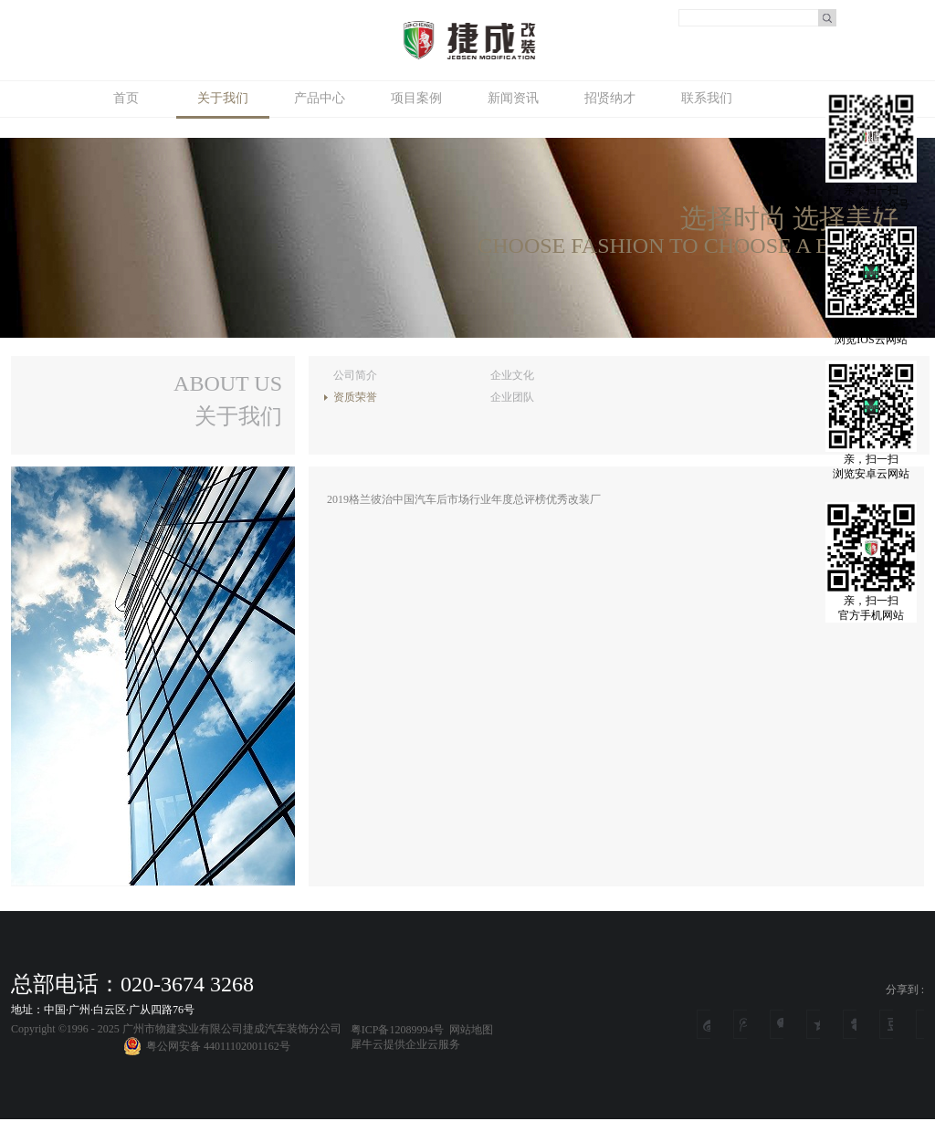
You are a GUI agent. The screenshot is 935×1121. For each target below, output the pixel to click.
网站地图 (468, 1029)
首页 (126, 98)
